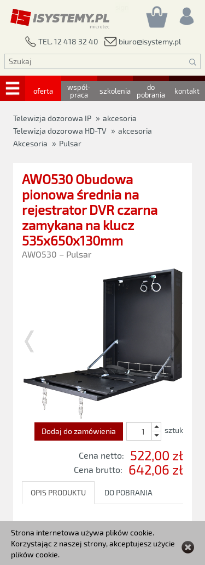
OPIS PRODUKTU (58, 492)
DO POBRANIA (128, 492)
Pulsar (70, 143)
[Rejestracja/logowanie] (185, 13)
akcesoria (135, 130)
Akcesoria (30, 143)
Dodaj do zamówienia (79, 431)
